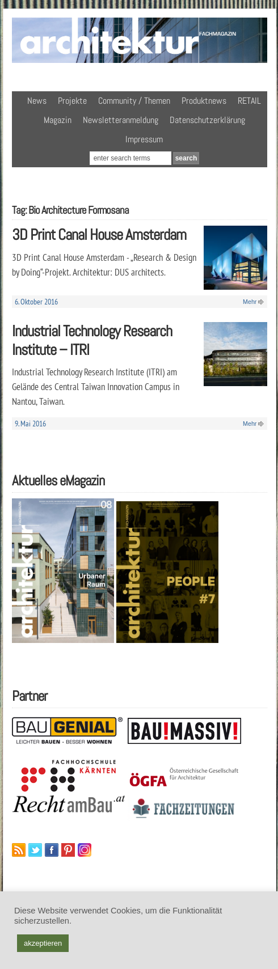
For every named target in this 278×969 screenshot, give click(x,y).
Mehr (249, 301)
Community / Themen (134, 101)
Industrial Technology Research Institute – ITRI (92, 340)
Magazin (57, 120)
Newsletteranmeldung (120, 120)
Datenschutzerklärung (207, 120)
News (37, 101)
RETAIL (249, 101)
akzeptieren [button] (43, 943)
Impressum (144, 139)
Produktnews (204, 101)
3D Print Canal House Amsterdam (99, 234)
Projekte (72, 101)
